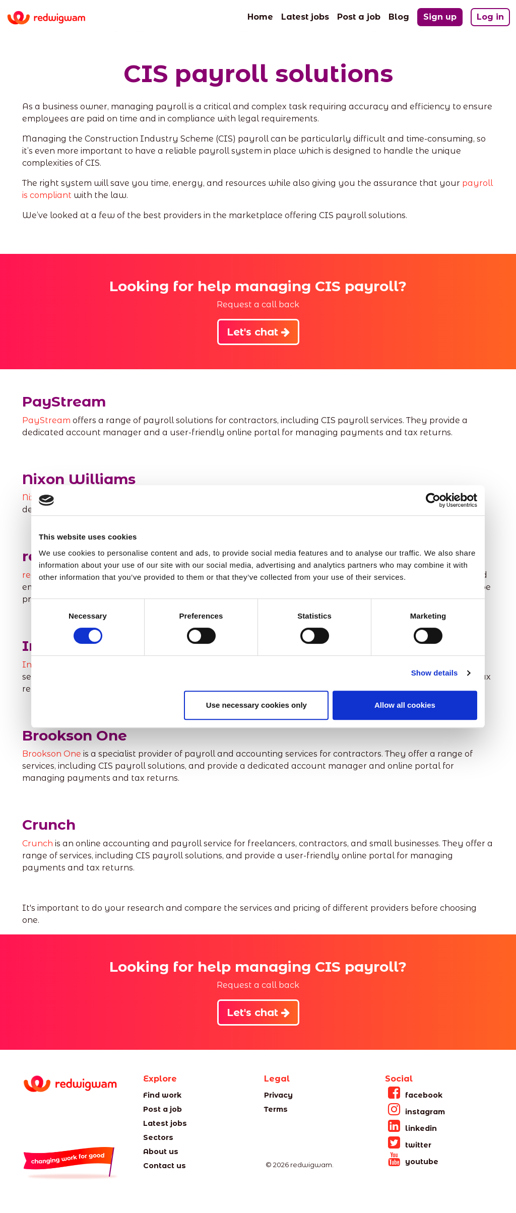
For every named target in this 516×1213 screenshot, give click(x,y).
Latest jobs (305, 16)
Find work (162, 1095)
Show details (434, 672)
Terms (276, 1109)
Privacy (278, 1095)
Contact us (164, 1165)
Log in (490, 17)
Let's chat (258, 332)
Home (260, 16)
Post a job (358, 16)
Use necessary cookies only (256, 705)
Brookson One (51, 754)
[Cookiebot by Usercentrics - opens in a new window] (433, 500)
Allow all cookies (404, 705)
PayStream (46, 420)
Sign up (440, 17)
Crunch (37, 843)
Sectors (158, 1137)
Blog (399, 16)
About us (160, 1151)
